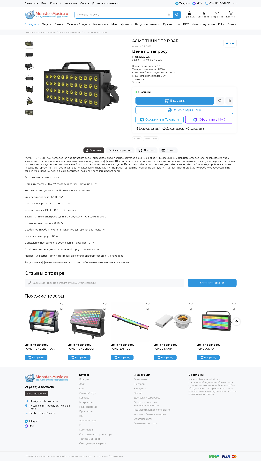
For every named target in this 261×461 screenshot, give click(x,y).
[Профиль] (189, 14)
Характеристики (120, 150)
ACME (62, 32)
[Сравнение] (203, 14)
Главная (29, 32)
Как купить (70, 3)
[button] (236, 321)
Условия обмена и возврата (150, 414)
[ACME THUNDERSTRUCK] (44, 322)
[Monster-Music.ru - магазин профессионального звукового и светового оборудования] (46, 14)
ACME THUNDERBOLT (81, 348)
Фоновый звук (77, 24)
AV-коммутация (203, 24)
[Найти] (177, 15)
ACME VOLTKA (205, 348)
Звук (45, 24)
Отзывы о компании (145, 423)
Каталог (40, 32)
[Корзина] (231, 14)
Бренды (31, 24)
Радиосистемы (146, 24)
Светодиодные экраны (92, 443)
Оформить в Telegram (159, 120)
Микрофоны (120, 24)
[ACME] (230, 43)
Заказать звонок (36, 393)
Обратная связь (143, 418)
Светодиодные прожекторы (95, 434)
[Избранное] (217, 14)
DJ (220, 24)
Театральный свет (89, 438)
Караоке (99, 24)
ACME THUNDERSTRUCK (39, 348)
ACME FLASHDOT (121, 348)
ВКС (186, 24)
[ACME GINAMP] (174, 322)
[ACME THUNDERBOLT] (87, 322)
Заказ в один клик (184, 110)
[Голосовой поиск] (169, 15)
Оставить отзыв (212, 283)
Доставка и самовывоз (105, 3)
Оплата (84, 3)
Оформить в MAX (209, 120)
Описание (94, 150)
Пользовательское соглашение (152, 409)
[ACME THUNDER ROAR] (82, 85)
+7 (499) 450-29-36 (217, 3)
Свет (57, 24)
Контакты (55, 3)
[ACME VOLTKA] (217, 322)
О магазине (31, 3)
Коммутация (86, 429)
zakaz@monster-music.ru (43, 401)
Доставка (147, 150)
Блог (44, 3)
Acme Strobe (74, 32)
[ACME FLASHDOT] (130, 322)
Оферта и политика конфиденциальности (146, 404)
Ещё (231, 24)
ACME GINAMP (163, 348)
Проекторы (171, 24)
